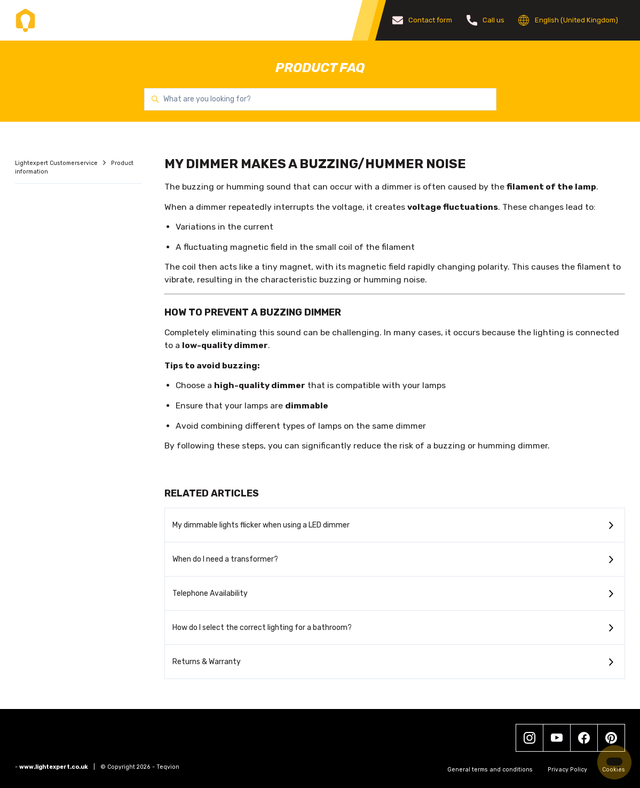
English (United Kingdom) (568, 20)
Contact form (422, 20)
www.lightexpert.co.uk (53, 766)
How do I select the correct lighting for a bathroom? (262, 627)
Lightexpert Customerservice (57, 163)
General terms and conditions (490, 769)
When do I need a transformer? (225, 559)
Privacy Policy (567, 769)
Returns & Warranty (206, 661)
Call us (486, 20)
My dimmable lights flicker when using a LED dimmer (261, 525)
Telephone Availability (210, 593)
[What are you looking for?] (320, 99)
